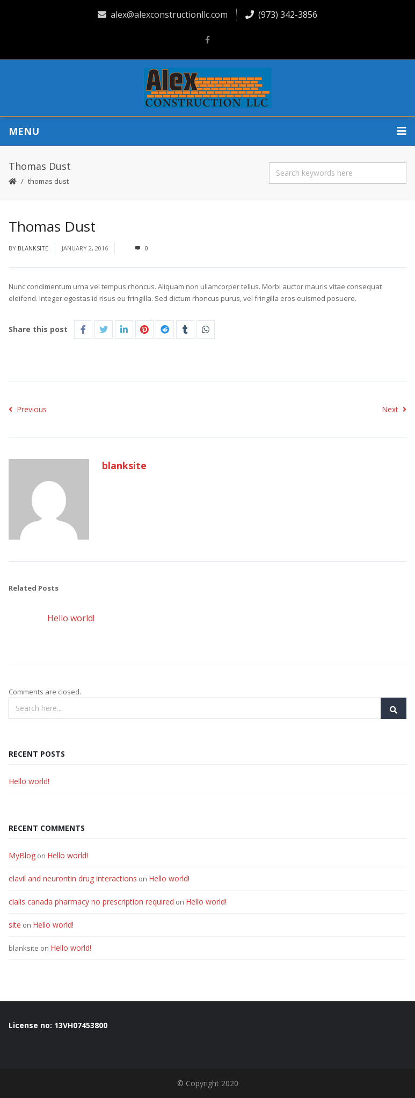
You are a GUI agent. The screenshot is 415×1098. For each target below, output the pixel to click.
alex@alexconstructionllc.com (163, 14)
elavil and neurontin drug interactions (73, 878)
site (15, 925)
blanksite (33, 248)
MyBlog (22, 855)
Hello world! (70, 618)
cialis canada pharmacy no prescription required (91, 901)
